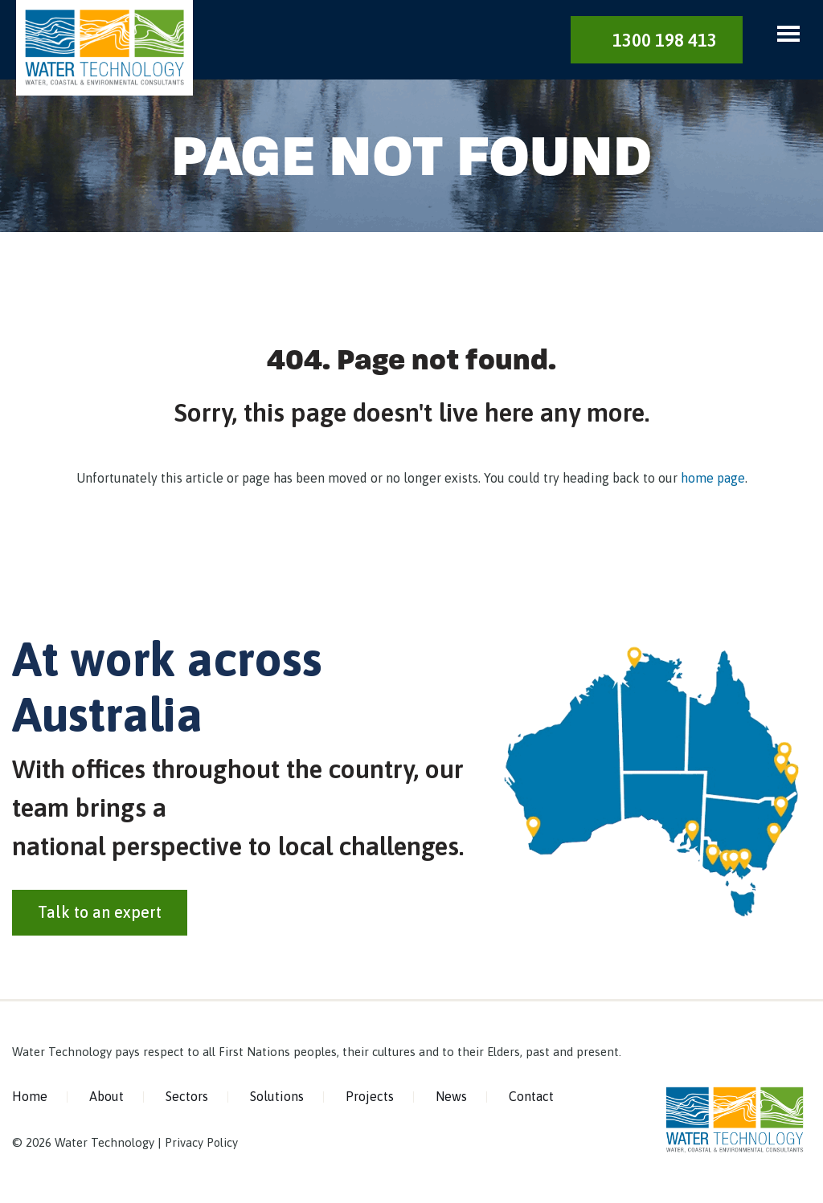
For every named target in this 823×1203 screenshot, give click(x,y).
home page (713, 479)
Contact (531, 1098)
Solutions (277, 1098)
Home (29, 1098)
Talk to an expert (100, 914)
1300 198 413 (664, 40)
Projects (370, 1098)
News (451, 1098)
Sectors (187, 1098)
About (106, 1098)
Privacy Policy (202, 1144)
